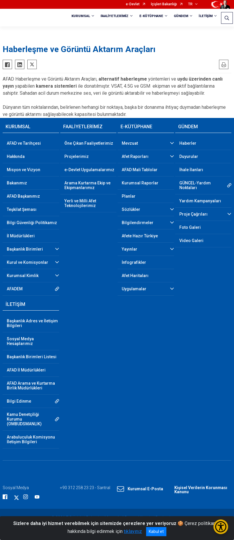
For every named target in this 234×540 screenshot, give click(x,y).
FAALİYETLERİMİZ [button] (115, 16)
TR (190, 4)
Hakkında (16, 156)
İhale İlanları (191, 169)
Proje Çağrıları (193, 214)
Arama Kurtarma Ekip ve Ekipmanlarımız (87, 185)
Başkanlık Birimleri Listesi (31, 356)
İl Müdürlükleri (21, 236)
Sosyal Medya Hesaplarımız (20, 341)
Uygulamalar (134, 288)
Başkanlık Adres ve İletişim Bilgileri (32, 323)
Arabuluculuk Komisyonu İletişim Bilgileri (31, 439)
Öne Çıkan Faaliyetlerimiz (88, 143)
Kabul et (156, 531)
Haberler (187, 143)
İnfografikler (134, 262)
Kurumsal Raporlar (140, 183)
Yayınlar (129, 249)
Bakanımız (17, 183)
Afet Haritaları (135, 275)
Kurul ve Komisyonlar (27, 262)
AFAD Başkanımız (23, 196)
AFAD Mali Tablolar (140, 169)
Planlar (129, 196)
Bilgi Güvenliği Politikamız (32, 222)
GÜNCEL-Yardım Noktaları (195, 185)
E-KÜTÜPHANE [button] (151, 16)
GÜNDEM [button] (181, 16)
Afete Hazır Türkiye (140, 236)
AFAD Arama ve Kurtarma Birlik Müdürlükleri (31, 385)
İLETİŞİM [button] (206, 16)
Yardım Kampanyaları (200, 201)
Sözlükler (131, 209)
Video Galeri (191, 240)
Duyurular (188, 156)
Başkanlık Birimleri (25, 249)
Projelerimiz (76, 156)
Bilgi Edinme (19, 401)
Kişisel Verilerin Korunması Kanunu (200, 490)
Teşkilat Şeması (21, 209)
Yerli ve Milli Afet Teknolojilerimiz (80, 203)
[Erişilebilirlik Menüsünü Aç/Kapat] (220, 526)
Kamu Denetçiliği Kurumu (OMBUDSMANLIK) (24, 419)
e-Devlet (133, 4)
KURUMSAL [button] (80, 16)
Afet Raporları (135, 156)
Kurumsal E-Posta (140, 489)
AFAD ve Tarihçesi (24, 143)
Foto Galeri (190, 227)
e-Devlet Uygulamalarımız (89, 169)
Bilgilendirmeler (137, 222)
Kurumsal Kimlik (23, 275)
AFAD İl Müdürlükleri (26, 370)
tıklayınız (133, 531)
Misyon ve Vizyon (23, 169)
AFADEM (15, 288)
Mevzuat (130, 143)
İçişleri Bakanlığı (164, 4)
